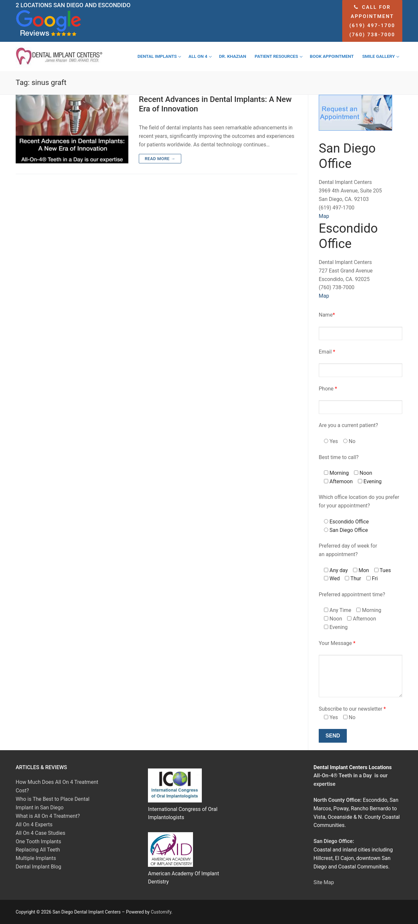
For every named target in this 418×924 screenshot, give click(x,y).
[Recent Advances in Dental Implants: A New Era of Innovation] (72, 129)
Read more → (160, 158)
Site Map (324, 882)
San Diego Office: (334, 841)
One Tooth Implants (38, 841)
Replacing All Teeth (38, 850)
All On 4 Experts (34, 824)
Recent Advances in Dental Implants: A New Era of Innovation (215, 104)
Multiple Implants (36, 858)
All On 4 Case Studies (40, 833)
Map (324, 216)
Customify (161, 912)
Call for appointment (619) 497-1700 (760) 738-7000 (372, 21)
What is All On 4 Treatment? (48, 816)
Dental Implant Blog (38, 867)
